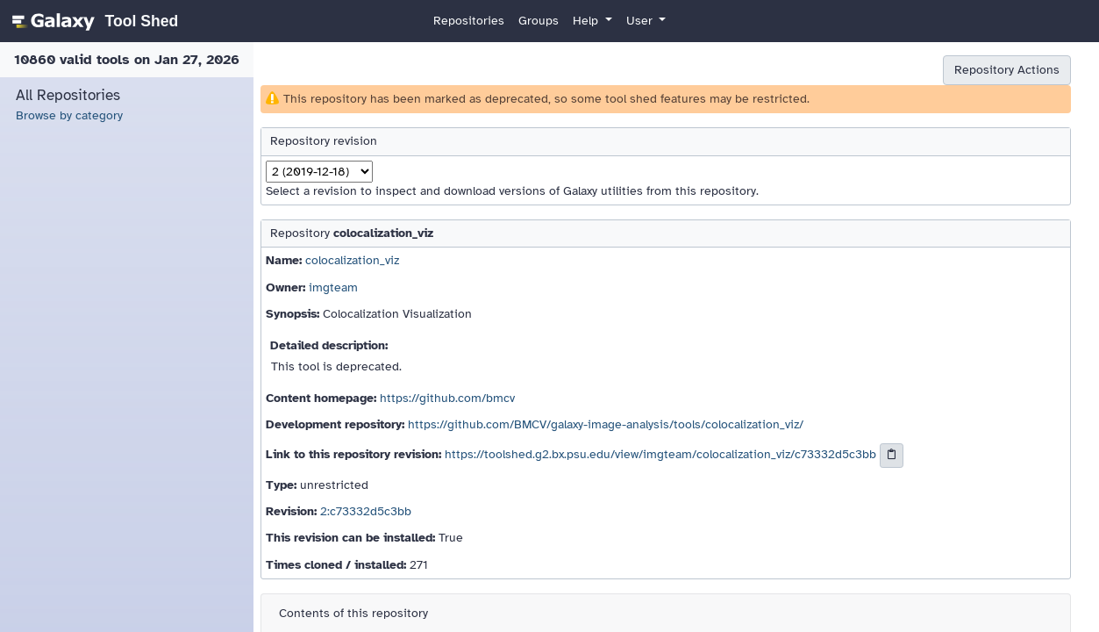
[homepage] (92, 21)
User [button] (641, 20)
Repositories (468, 20)
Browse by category (69, 115)
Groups (538, 20)
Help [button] (587, 20)
